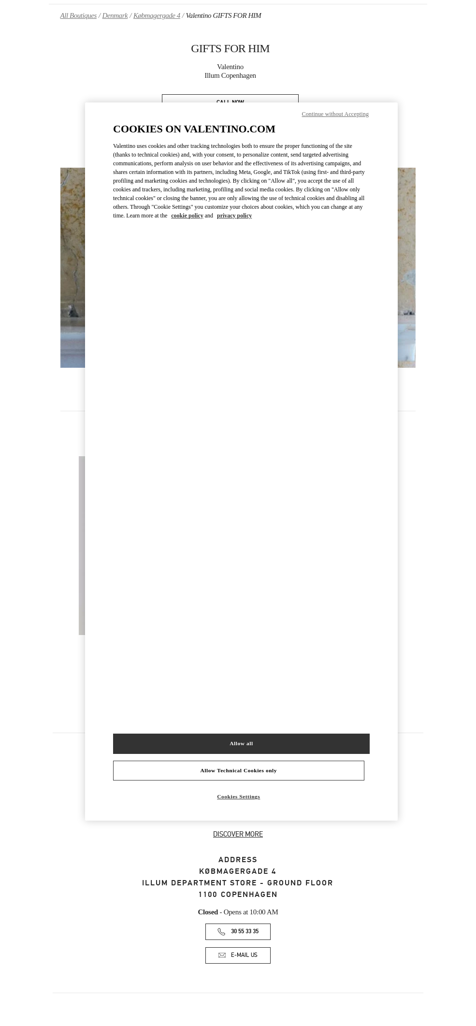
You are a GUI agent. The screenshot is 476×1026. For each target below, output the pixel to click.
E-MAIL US (244, 955)
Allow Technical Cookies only (239, 770)
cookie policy (187, 215)
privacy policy (234, 215)
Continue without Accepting (335, 114)
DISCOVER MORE (238, 834)
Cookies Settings (238, 796)
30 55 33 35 (245, 931)
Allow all (241, 743)
